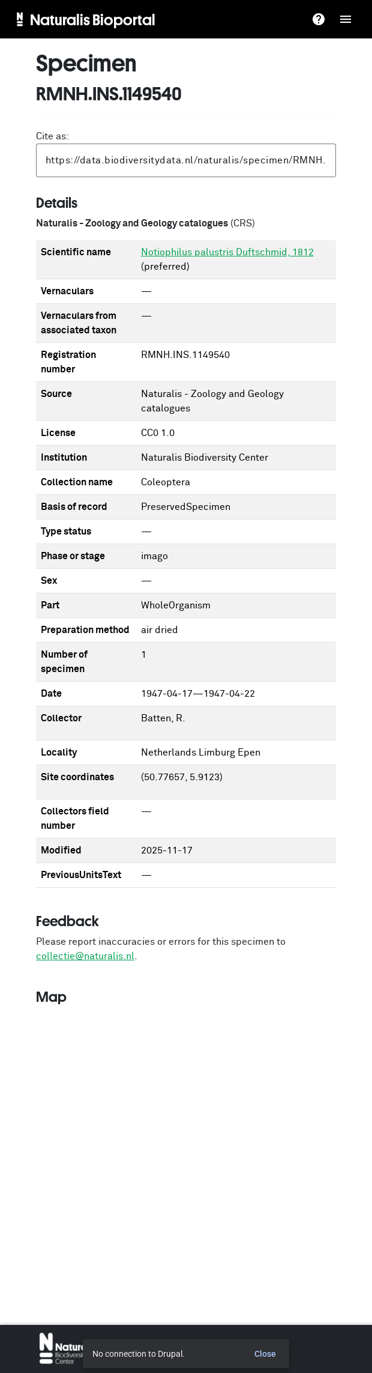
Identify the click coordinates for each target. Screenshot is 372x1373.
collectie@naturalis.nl (85, 956)
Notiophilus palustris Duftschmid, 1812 (227, 252)
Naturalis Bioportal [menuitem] (92, 19)
